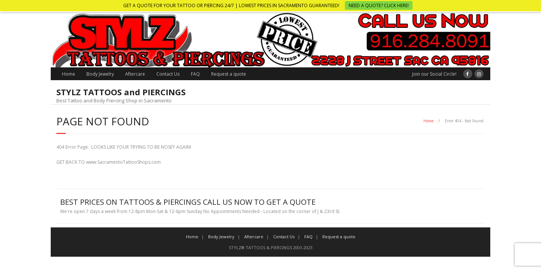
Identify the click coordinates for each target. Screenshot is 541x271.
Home (68, 74)
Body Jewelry (100, 74)
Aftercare (135, 74)
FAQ (195, 74)
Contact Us (168, 74)
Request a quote (228, 74)
